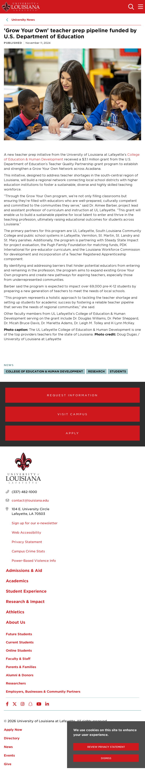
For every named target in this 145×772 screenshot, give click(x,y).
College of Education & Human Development (44, 371)
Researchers (16, 683)
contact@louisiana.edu (30, 500)
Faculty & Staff (18, 658)
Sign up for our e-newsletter (34, 523)
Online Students (19, 650)
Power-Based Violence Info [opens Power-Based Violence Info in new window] (34, 560)
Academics (17, 580)
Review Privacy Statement (106, 746)
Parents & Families (21, 667)
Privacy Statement (27, 542)
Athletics (15, 611)
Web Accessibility (26, 532)
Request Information (72, 395)
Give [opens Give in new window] (7, 764)
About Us (15, 622)
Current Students (20, 642)
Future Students (19, 634)
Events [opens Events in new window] (9, 755)
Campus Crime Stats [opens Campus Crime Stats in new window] (28, 551)
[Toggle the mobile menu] (140, 7)
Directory (11, 738)
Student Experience (26, 591)
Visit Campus (72, 414)
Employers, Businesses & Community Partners (43, 691)
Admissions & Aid (24, 570)
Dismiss (106, 758)
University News (23, 19)
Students (118, 371)
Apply (72, 433)
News (9, 365)
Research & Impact (25, 601)
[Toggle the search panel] (131, 7)
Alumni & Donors (19, 675)
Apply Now (13, 729)
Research (96, 371)
